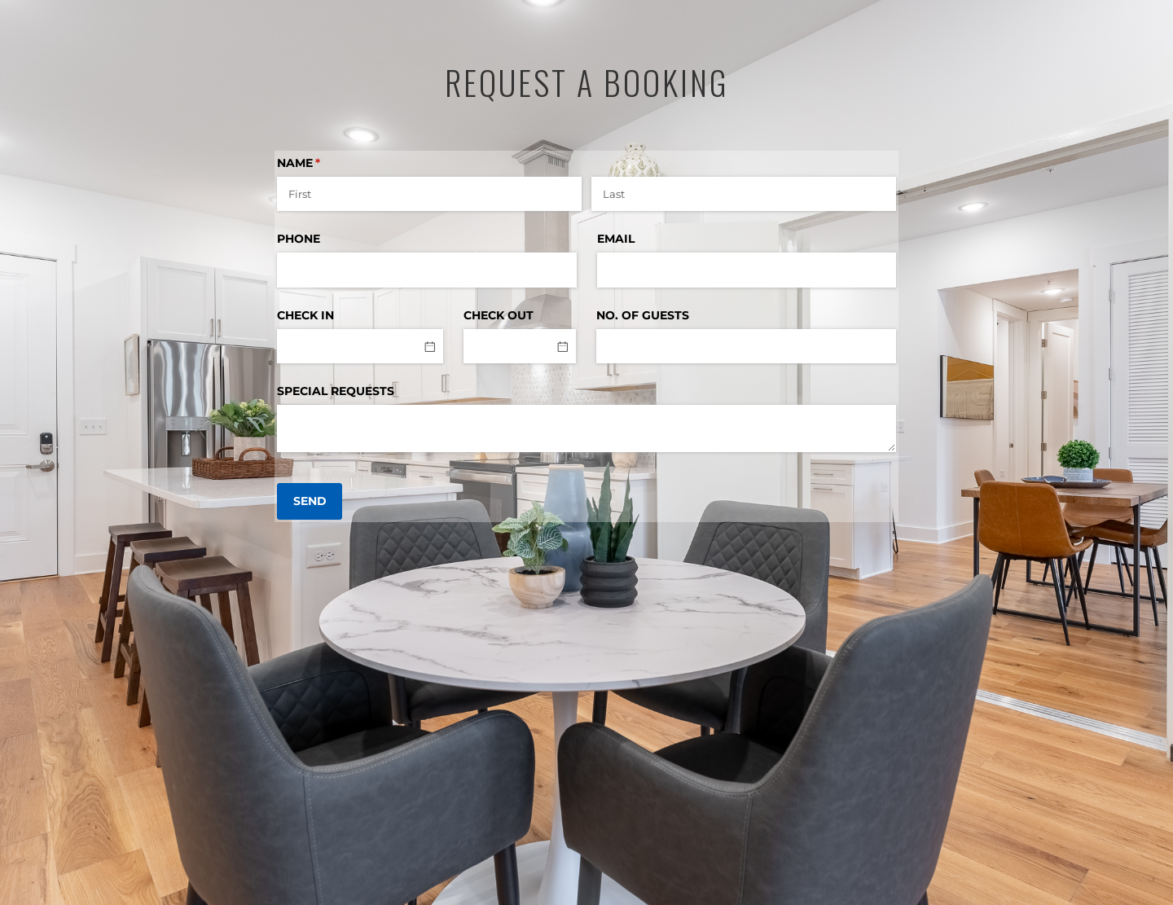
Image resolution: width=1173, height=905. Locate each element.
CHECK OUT (498, 315)
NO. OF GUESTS (642, 315)
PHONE (298, 238)
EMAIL (616, 238)
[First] (429, 194)
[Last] (743, 194)
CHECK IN (305, 315)
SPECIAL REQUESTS (335, 391)
